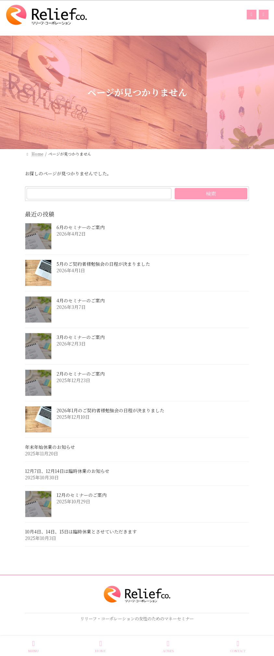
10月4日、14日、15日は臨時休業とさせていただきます (81, 532)
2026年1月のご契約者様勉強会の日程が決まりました (110, 410)
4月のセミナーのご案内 (80, 301)
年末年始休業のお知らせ (50, 447)
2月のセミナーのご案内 (80, 374)
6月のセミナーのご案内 (80, 227)
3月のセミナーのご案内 (80, 337)
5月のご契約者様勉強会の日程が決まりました (103, 264)
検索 (211, 193)
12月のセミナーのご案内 (81, 495)
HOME (100, 646)
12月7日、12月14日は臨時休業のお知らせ (67, 471)
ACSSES (168, 646)
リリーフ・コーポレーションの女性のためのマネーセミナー (137, 618)
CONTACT (238, 646)
